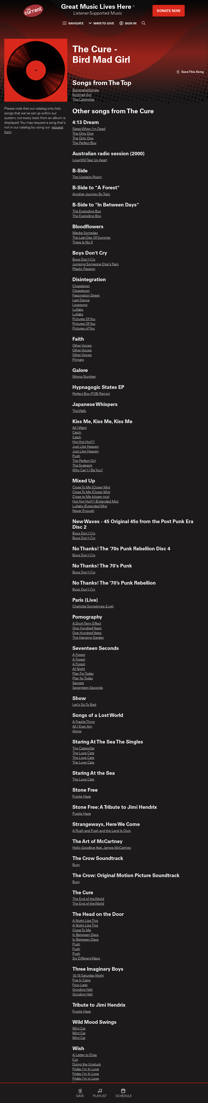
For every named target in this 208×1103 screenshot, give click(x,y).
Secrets (78, 683)
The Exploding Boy (86, 211)
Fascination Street (86, 295)
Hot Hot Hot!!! (83, 442)
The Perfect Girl (84, 461)
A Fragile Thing (83, 722)
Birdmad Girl (81, 95)
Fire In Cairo (81, 980)
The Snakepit (82, 465)
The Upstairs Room (87, 177)
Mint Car (78, 1028)
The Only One (82, 134)
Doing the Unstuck (86, 1064)
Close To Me (81, 930)
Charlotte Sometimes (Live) (93, 606)
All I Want (79, 428)
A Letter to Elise (84, 1055)
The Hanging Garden (88, 638)
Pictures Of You (83, 319)
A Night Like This (85, 921)
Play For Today (83, 674)
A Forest (78, 655)
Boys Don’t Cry (83, 589)
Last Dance (81, 300)
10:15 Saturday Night (88, 976)
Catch (76, 432)
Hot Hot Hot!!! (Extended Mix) (95, 501)
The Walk (79, 411)
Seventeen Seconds (87, 688)
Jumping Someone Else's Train (95, 264)
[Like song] (190, 71)
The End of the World (88, 899)
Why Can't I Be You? (87, 470)
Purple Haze (81, 797)
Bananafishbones (85, 90)
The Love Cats (83, 753)
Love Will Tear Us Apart (89, 160)
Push (76, 456)
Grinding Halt (82, 990)
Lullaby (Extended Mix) (89, 506)
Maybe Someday (85, 233)
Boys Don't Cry (83, 259)
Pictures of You (83, 328)
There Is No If (82, 242)
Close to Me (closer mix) (90, 497)
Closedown (81, 286)
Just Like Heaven (85, 447)
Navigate (73, 23)
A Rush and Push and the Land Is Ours (101, 831)
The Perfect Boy (84, 143)
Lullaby (77, 310)
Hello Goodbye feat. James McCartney (101, 848)
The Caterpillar (83, 99)
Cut (75, 1060)
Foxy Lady (80, 985)
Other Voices (82, 346)
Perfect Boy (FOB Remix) (91, 394)
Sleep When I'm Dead (88, 129)
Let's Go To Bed (84, 705)
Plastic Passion (83, 269)
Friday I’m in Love (85, 1079)
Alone (76, 731)
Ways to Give (101, 23)
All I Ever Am (82, 726)
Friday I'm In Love (85, 1069)
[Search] (143, 23)
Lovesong (79, 305)
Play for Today (82, 678)
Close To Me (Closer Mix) (91, 487)
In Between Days (85, 935)
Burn (76, 865)
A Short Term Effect (86, 623)
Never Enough (83, 511)
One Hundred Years (87, 628)
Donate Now (168, 10)
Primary (78, 360)
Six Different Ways (86, 958)
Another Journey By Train (91, 194)
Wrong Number (84, 377)
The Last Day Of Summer (91, 238)
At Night (78, 669)
